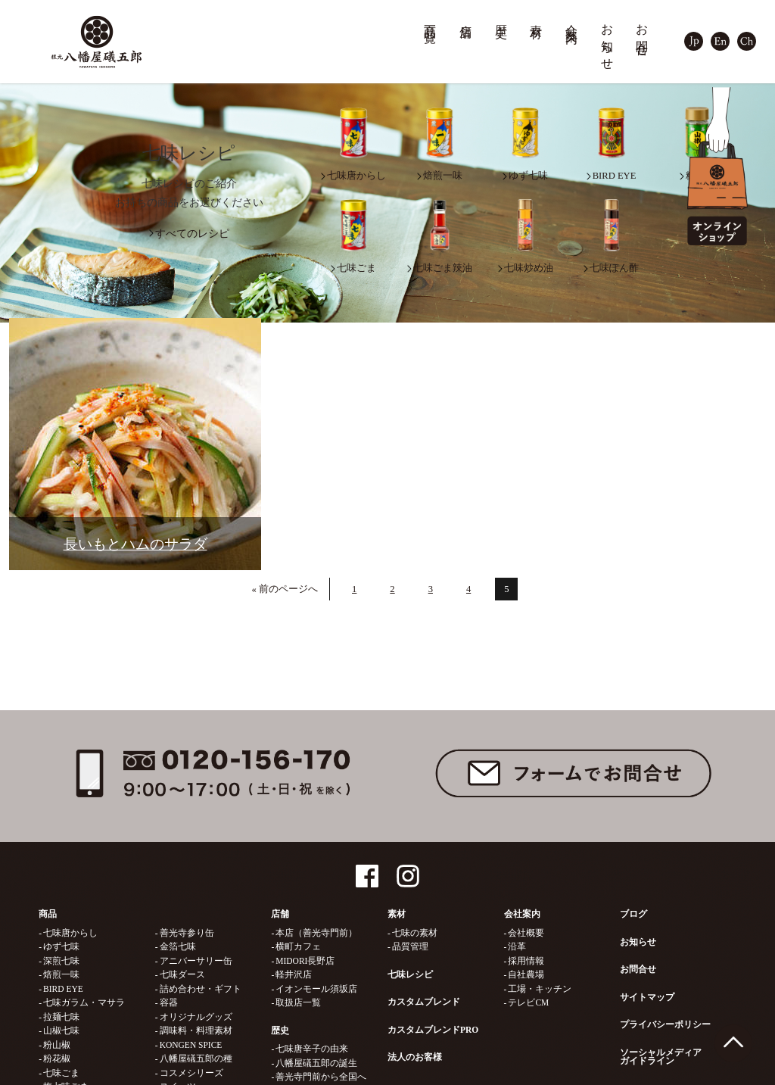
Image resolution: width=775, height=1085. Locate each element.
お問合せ (642, 33)
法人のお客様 (415, 1057)
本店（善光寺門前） (316, 932)
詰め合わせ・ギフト (200, 988)
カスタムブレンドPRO (433, 1029)
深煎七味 (61, 960)
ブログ (633, 913)
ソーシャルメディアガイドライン (661, 1057)
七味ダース (182, 974)
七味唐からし (70, 932)
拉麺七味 (61, 1016)
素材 (536, 17)
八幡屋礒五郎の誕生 (316, 1063)
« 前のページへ (285, 589)
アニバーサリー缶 (196, 960)
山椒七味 (61, 1030)
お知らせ (607, 40)
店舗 (466, 17)
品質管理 (410, 946)
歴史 (501, 17)
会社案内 (572, 20)
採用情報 (526, 960)
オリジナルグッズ (196, 1016)
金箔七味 (178, 946)
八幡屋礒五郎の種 (196, 1058)
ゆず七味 (61, 946)
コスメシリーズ (191, 1072)
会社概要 (526, 932)
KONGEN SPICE (191, 1044)
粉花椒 (56, 1058)
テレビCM (528, 1002)
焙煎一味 (61, 974)
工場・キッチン (539, 988)
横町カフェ (298, 946)
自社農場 (526, 974)
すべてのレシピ (192, 233)
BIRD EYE (63, 988)
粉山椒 (56, 1044)
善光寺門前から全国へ (320, 1076)
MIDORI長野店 (305, 960)
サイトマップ (647, 997)
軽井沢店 (293, 974)
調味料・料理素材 (196, 1030)
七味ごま (61, 1072)
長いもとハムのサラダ (135, 544)
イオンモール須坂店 (316, 988)
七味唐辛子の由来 (311, 1048)
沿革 (517, 946)
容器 (169, 1002)
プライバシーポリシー (665, 1024)
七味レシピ (410, 974)
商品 (48, 913)
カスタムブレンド (424, 1001)
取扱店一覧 (298, 1002)
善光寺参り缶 (187, 932)
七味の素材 (414, 932)
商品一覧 (430, 20)
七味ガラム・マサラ (84, 1002)
